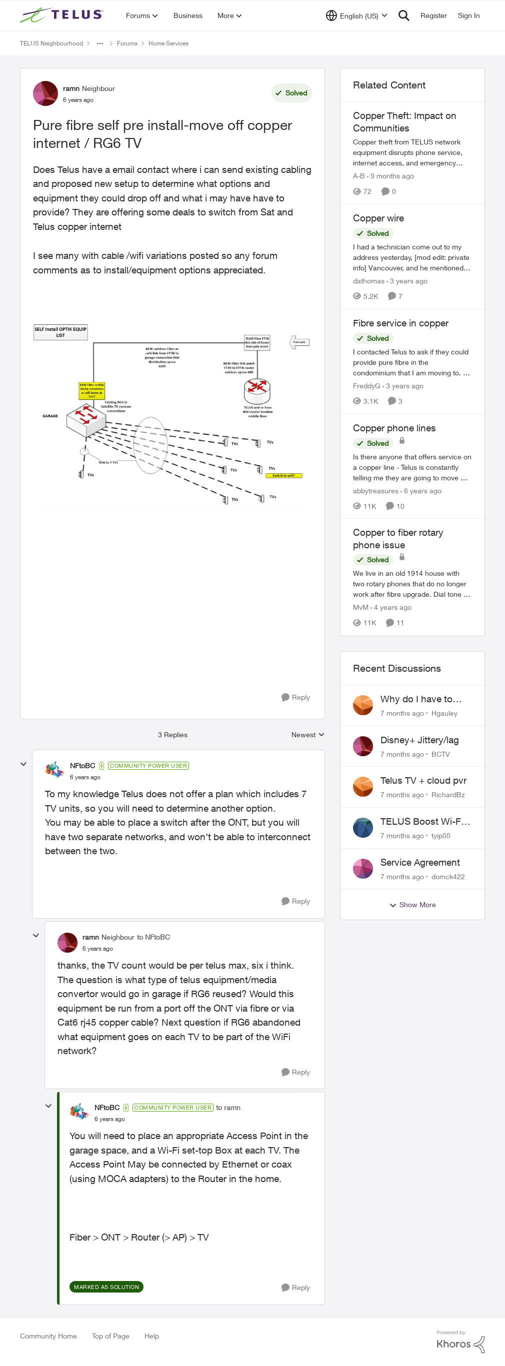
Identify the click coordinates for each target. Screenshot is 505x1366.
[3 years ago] (407, 280)
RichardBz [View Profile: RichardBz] (448, 794)
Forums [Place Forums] (127, 43)
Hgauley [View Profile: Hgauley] (445, 713)
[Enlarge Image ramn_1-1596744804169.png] (172, 414)
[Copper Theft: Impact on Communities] (412, 152)
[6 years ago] (421, 490)
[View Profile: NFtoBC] (55, 771)
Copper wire (378, 217)
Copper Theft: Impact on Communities (404, 121)
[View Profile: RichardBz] (363, 787)
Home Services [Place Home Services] (168, 43)
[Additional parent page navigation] (100, 43)
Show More (412, 904)
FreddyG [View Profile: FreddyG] (366, 385)
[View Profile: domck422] (363, 869)
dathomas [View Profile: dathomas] (368, 280)
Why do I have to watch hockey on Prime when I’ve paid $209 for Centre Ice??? (424, 699)
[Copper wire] (412, 257)
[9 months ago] (390, 175)
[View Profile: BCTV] (363, 746)
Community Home (48, 1336)
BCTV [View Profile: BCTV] (441, 753)
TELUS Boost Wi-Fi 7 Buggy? (425, 822)
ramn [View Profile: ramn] (71, 88)
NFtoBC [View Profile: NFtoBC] (82, 765)
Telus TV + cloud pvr (423, 780)
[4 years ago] (391, 607)
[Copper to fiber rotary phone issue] (412, 584)
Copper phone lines (394, 427)
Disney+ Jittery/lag (419, 739)
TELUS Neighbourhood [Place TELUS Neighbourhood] (51, 43)
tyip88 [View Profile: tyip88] (441, 835)
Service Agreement (420, 862)
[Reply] (296, 697)
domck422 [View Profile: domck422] (448, 876)
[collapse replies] (24, 764)
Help (151, 1336)
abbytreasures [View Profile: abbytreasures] (375, 490)
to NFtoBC (153, 937)
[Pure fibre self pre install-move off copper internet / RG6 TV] (85, 777)
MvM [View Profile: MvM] (360, 607)
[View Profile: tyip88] (363, 828)
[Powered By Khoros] (461, 1342)
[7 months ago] (402, 713)
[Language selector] (357, 15)
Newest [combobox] (308, 735)
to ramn (228, 1107)
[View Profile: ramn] (45, 93)
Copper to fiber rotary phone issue (398, 538)
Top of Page (111, 1336)
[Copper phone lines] (412, 466)
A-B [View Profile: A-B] (359, 175)
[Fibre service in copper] (412, 362)
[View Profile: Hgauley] (363, 705)
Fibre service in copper (400, 322)
